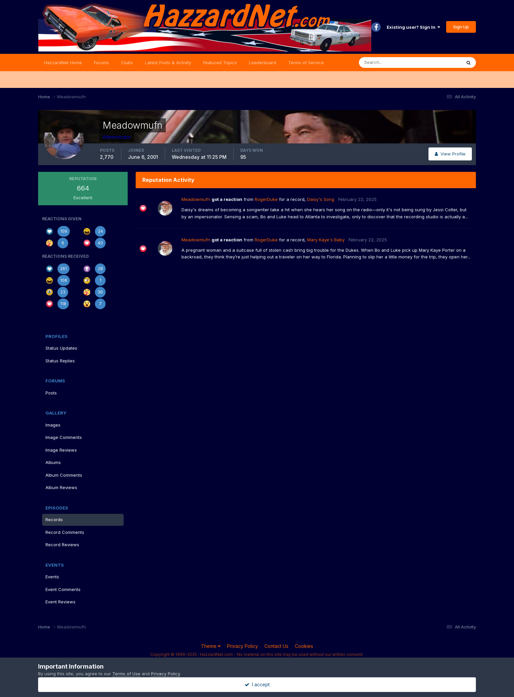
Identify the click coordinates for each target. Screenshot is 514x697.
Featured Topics (220, 62)
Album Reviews (61, 487)
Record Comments (64, 532)
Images (52, 425)
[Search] (388, 62)
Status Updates (61, 348)
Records (54, 519)
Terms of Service (306, 62)
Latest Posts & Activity (168, 62)
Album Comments (63, 475)
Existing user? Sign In (413, 27)
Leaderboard (262, 62)
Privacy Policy (242, 646)
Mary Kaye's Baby (326, 239)
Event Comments (63, 589)
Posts (51, 392)
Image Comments (63, 437)
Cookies (304, 646)
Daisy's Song (320, 199)
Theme (211, 646)
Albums (53, 462)
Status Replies (60, 360)
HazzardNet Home (63, 62)
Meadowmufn (195, 199)
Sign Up (461, 26)
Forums (101, 62)
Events (52, 576)
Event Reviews (60, 601)
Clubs (127, 62)
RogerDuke (266, 199)
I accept (257, 684)
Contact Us (276, 646)
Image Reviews (61, 450)
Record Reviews (62, 544)
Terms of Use (126, 673)
